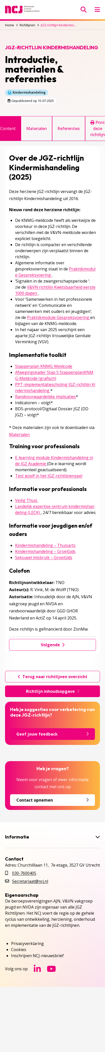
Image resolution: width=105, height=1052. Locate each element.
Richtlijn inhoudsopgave (52, 691)
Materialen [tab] (36, 128)
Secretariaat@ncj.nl (30, 881)
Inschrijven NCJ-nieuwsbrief (37, 955)
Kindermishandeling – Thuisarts (45, 545)
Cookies (18, 949)
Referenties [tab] (68, 128)
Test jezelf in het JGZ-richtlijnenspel (48, 476)
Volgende (52, 645)
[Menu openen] (97, 9)
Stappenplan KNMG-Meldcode (43, 366)
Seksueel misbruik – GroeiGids (43, 557)
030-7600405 (24, 873)
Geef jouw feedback (52, 734)
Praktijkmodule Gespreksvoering (58, 317)
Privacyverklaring (27, 943)
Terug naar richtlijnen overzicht (52, 676)
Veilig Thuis (26, 500)
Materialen (19, 434)
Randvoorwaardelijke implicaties (45, 396)
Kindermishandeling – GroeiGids (45, 551)
